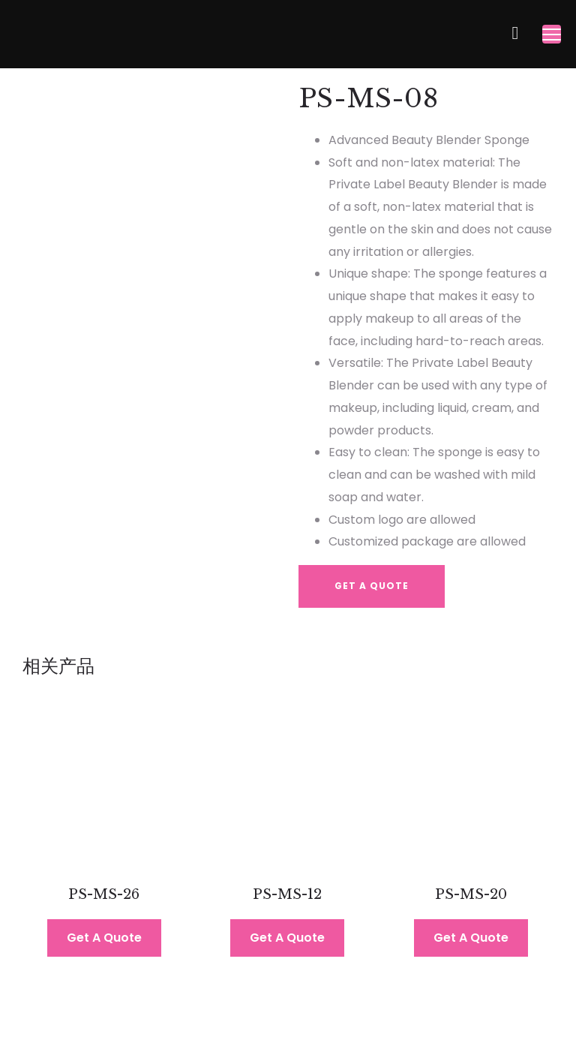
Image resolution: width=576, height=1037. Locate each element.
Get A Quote (371, 585)
